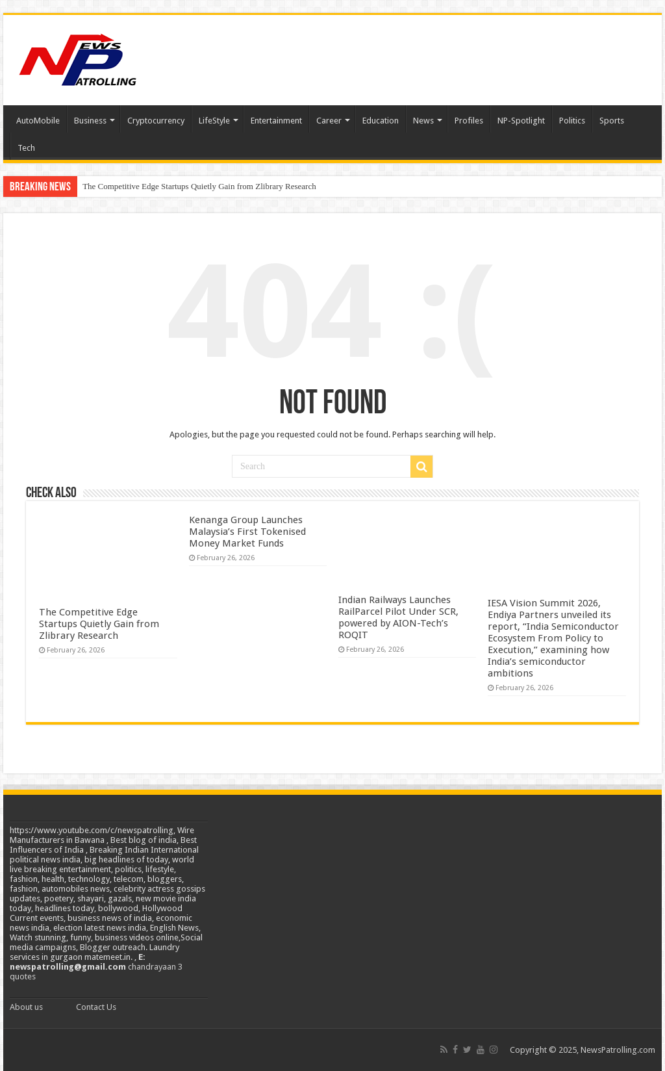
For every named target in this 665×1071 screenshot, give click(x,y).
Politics (572, 120)
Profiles (469, 120)
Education (380, 120)
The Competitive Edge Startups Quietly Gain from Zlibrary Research (199, 186)
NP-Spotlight (521, 120)
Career (329, 120)
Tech (26, 148)
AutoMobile (38, 120)
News (423, 120)
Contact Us (96, 1007)
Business (90, 120)
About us (26, 1007)
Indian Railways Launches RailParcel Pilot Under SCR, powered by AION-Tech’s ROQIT (398, 617)
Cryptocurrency (155, 120)
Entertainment (276, 120)
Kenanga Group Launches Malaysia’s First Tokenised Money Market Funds (247, 531)
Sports (611, 120)
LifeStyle (214, 120)
